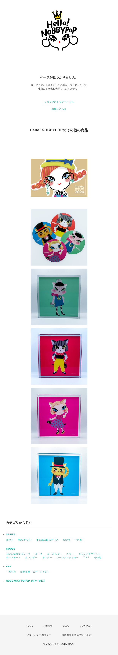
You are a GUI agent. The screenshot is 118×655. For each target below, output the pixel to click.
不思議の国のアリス (47, 539)
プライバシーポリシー (39, 634)
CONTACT (86, 625)
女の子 (9, 539)
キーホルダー (54, 554)
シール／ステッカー (68, 557)
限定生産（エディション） (35, 572)
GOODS (10, 548)
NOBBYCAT (25, 539)
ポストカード (13, 557)
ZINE (86, 557)
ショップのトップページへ (59, 102)
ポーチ (39, 554)
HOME (29, 625)
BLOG (66, 625)
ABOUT (48, 625)
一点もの (11, 572)
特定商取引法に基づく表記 (76, 634)
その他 (78, 539)
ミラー (70, 554)
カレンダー (31, 557)
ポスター (47, 557)
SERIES (10, 534)
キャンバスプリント (90, 554)
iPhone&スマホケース (18, 554)
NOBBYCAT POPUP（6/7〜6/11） (26, 581)
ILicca (66, 539)
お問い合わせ (59, 109)
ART (8, 566)
